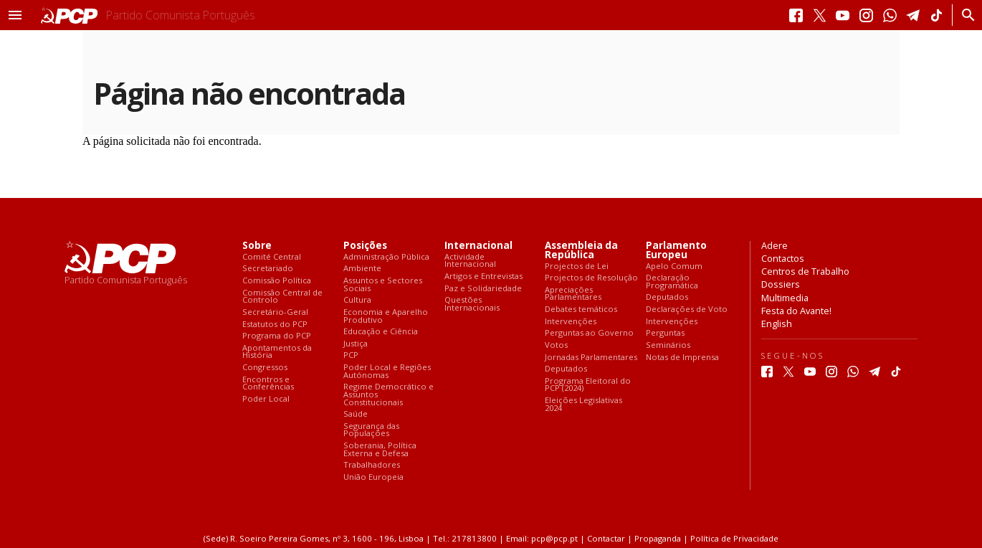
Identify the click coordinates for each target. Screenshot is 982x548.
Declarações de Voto (687, 309)
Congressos (264, 368)
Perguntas (665, 333)
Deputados (566, 369)
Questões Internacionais (472, 303)
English (776, 323)
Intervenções (570, 322)
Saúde (355, 414)
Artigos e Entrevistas (483, 276)
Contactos (782, 258)
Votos (556, 345)
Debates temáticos (581, 309)
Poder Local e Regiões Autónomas (387, 371)
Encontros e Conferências (268, 383)
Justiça (355, 344)
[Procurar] (964, 15)
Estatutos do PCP (275, 325)
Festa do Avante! (796, 310)
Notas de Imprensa (682, 358)
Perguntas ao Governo (589, 333)
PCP (350, 355)
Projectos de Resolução (591, 278)
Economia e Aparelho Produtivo (385, 315)
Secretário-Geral (275, 312)
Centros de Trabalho (805, 271)
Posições (365, 245)
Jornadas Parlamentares (591, 358)
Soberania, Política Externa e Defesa (379, 449)
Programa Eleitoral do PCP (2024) (588, 384)
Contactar (606, 538)
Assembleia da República (581, 250)
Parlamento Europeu (676, 250)
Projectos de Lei (577, 266)
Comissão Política (276, 281)
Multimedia (785, 297)
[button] (15, 15)
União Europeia (373, 477)
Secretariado (267, 269)
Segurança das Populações (371, 430)
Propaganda (657, 538)
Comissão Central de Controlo (282, 296)
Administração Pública (386, 257)
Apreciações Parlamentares (573, 293)
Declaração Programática (672, 281)
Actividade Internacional (470, 260)
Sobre (257, 245)
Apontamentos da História (277, 351)
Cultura (357, 300)
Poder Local (266, 399)
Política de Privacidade (734, 538)
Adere (774, 245)
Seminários (668, 345)
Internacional (478, 245)
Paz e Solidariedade (483, 289)
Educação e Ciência (380, 332)
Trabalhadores (371, 465)
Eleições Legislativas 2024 (583, 404)
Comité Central (271, 257)
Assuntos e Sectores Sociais (382, 284)
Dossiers (780, 284)
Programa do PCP (276, 336)
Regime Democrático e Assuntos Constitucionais (388, 394)
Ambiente (362, 269)
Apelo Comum (674, 266)
